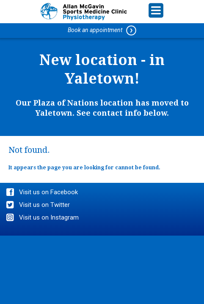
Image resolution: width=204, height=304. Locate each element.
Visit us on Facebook (48, 192)
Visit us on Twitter (44, 205)
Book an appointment (102, 30)
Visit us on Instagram (49, 217)
